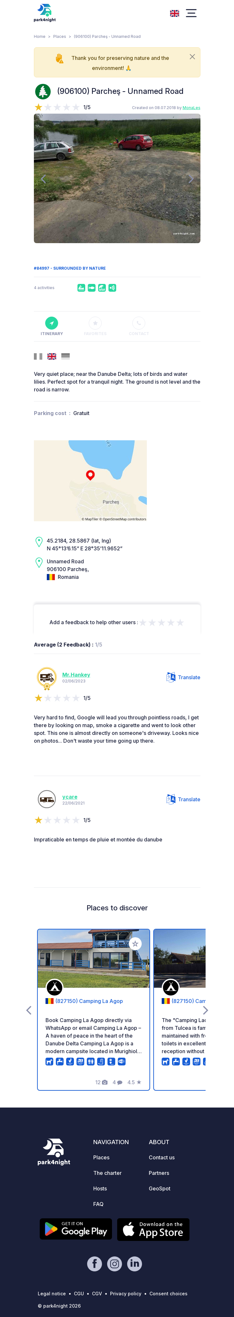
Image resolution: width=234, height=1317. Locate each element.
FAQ (98, 1204)
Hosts (100, 1188)
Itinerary (52, 326)
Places (59, 36)
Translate (183, 677)
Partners (159, 1173)
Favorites (95, 326)
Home (40, 36)
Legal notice (52, 1293)
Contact (139, 326)
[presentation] (43, 178)
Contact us (162, 1157)
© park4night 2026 (59, 1306)
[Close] (192, 57)
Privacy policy (125, 1293)
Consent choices (168, 1293)
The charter (107, 1173)
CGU (79, 1293)
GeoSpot (159, 1188)
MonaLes (191, 107)
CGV (97, 1293)
